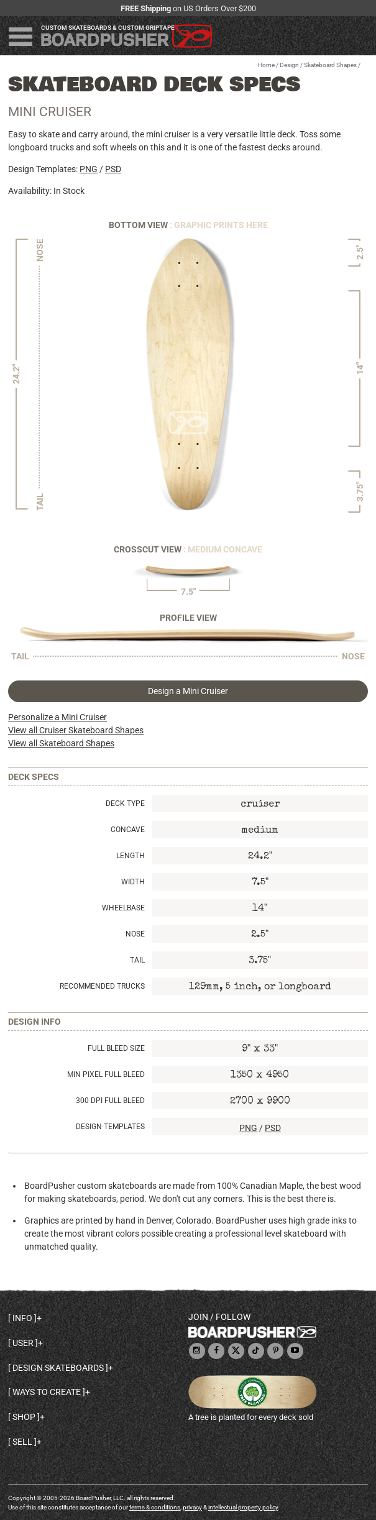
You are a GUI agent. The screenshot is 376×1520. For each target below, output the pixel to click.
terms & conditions (154, 1507)
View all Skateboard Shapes (61, 743)
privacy (192, 1507)
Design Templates (110, 1126)
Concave (128, 829)
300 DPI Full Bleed (110, 1100)
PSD (113, 169)
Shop (23, 1417)
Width (133, 881)
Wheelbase (123, 908)
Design (289, 65)
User (23, 1343)
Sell (22, 1442)
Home (266, 65)
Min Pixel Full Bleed (106, 1074)
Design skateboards (58, 1368)
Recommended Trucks (102, 986)
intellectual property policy (243, 1507)
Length (130, 855)
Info (22, 1318)
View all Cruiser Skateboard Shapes (76, 730)
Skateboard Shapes (330, 65)
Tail (137, 960)
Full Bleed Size (116, 1048)
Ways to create (46, 1392)
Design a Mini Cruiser (188, 691)
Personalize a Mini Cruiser (57, 717)
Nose (135, 934)
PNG (89, 169)
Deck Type (125, 803)
